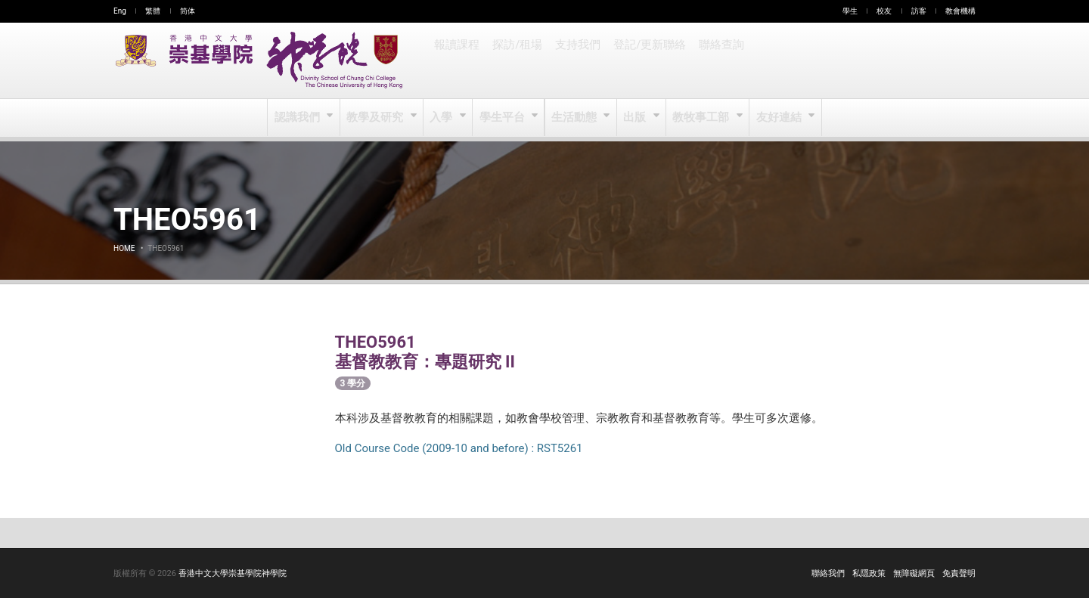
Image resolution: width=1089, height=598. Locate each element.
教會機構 (960, 11)
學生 (850, 11)
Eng (119, 11)
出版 (635, 118)
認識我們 (300, 118)
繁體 (152, 11)
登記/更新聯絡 (647, 60)
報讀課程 (457, 60)
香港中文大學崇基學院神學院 (232, 573)
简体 (187, 11)
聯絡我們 (828, 573)
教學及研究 (377, 118)
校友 (884, 11)
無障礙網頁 (914, 573)
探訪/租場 (516, 60)
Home (124, 248)
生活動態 (574, 118)
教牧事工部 (701, 118)
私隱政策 (869, 573)
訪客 (918, 11)
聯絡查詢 (717, 60)
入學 (443, 118)
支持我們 (576, 60)
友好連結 (777, 118)
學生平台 (503, 118)
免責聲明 (959, 573)
